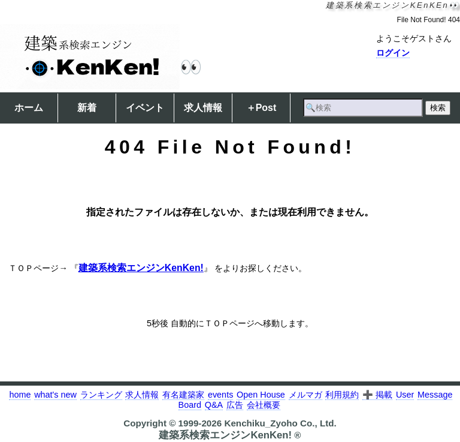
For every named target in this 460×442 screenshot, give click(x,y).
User (405, 394)
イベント (145, 108)
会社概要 (263, 405)
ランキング (101, 394)
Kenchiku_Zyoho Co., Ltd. (280, 423)
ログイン (393, 53)
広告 (234, 405)
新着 (86, 108)
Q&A (214, 405)
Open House (261, 394)
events (220, 394)
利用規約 (342, 394)
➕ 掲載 (377, 394)
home (20, 394)
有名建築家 (183, 394)
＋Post (261, 108)
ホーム (28, 108)
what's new (55, 394)
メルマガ (305, 394)
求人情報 (203, 108)
